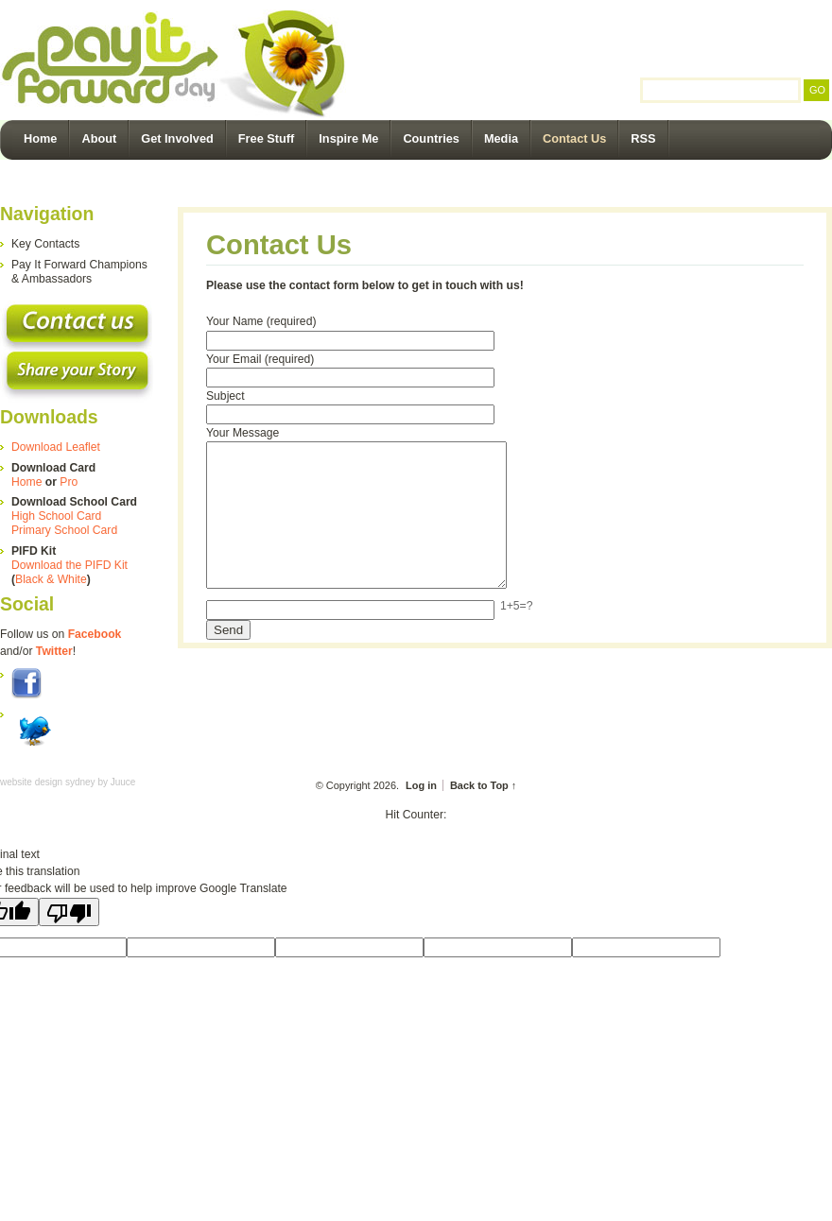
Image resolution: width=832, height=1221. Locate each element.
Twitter (54, 651)
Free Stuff (266, 138)
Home (40, 138)
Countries (431, 138)
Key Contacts (45, 243)
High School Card (56, 516)
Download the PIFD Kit (69, 565)
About (98, 138)
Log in (421, 785)
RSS (643, 138)
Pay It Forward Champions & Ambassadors (79, 271)
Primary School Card (64, 530)
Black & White (51, 579)
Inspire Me (348, 138)
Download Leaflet (55, 447)
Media (501, 138)
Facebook (95, 634)
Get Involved (177, 138)
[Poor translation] (69, 912)
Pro (69, 482)
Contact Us (574, 138)
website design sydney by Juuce (67, 782)
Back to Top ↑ (483, 785)
